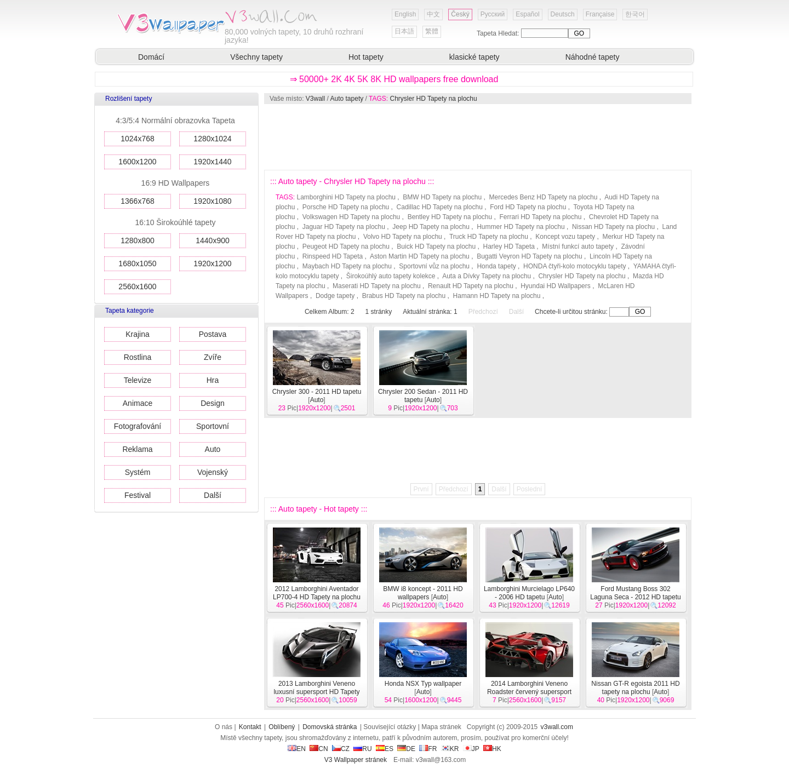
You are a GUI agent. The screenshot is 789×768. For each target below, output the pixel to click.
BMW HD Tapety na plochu (442, 197)
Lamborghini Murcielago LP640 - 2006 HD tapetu (529, 593)
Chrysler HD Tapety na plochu (433, 98)
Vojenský (212, 472)
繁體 (431, 31)
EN (297, 749)
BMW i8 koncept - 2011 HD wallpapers (422, 593)
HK (492, 749)
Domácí (151, 57)
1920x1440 (212, 161)
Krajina (137, 334)
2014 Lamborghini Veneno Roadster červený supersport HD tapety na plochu (529, 692)
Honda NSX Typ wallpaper (423, 683)
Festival (137, 495)
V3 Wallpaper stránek (355, 760)
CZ (341, 749)
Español (527, 14)
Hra (213, 380)
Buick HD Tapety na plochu (436, 246)
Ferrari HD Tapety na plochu (541, 217)
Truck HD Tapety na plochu (488, 236)
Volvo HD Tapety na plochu (402, 236)
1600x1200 (137, 161)
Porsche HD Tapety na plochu (346, 207)
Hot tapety (366, 57)
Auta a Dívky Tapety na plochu (486, 276)
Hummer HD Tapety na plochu (521, 227)
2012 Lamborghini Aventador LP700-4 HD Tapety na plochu (317, 593)
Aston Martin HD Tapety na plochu (420, 256)
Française (600, 14)
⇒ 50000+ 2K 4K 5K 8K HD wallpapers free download (394, 79)
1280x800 (138, 240)
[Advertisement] (477, 137)
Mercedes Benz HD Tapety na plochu (543, 197)
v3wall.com (557, 727)
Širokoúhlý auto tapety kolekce (391, 276)
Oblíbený (281, 727)
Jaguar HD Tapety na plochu (343, 227)
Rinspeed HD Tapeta (332, 256)
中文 (433, 14)
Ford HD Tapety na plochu (528, 207)
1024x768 (138, 138)
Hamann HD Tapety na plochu (497, 296)
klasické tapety (474, 57)
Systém (138, 472)
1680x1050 (137, 263)
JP (471, 749)
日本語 (404, 31)
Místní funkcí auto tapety (578, 246)
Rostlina (138, 357)
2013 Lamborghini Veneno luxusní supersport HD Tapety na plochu (316, 692)
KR (450, 749)
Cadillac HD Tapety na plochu (440, 207)
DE (406, 749)
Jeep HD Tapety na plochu (431, 227)
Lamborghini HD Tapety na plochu (346, 197)
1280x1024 (212, 138)
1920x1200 (212, 263)
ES (384, 749)
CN (319, 749)
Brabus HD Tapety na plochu (404, 296)
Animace (137, 403)
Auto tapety (347, 98)
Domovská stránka (329, 727)
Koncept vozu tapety (565, 236)
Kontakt (250, 727)
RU (362, 749)
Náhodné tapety (592, 57)
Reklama (137, 449)
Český (460, 14)
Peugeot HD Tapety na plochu (346, 246)
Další (212, 495)
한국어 (635, 14)
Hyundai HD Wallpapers (556, 286)
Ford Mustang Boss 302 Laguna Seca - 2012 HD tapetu (635, 593)
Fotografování (137, 426)
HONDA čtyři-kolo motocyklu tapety (574, 266)
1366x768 (138, 201)
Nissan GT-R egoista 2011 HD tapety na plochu (635, 688)
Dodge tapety (335, 296)
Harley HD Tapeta (509, 246)
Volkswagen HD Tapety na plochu (351, 217)
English (405, 14)
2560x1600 (137, 286)
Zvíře (212, 357)
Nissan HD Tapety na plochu (613, 227)
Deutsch (563, 14)
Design (213, 403)
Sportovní (212, 426)
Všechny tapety (256, 57)
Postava (213, 334)
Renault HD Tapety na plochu (470, 286)
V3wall (315, 98)
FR (428, 749)
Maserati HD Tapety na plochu (377, 286)
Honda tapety (496, 266)
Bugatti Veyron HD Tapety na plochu (529, 256)
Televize (138, 380)
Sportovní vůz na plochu (434, 266)
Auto (213, 449)
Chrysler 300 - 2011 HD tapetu (317, 392)
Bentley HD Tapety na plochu (450, 217)
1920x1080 (212, 201)
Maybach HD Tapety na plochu (347, 266)
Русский (493, 14)
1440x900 (213, 240)
